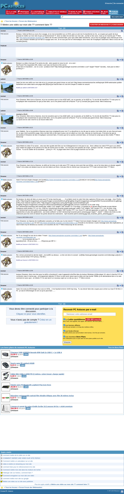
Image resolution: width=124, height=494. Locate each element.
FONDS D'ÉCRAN (91, 12)
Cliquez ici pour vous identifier (30, 314)
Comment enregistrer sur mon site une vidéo (18, 476)
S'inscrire (108, 3)
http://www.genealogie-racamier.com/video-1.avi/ (63, 180)
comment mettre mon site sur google (16, 478)
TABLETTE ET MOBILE (56, 12)
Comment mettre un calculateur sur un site (18, 461)
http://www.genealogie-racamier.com (32, 38)
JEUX (104, 12)
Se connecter (119, 3)
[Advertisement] (62, 434)
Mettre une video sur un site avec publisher (18, 481)
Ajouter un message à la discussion (106, 25)
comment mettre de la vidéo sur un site (16, 455)
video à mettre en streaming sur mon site (17, 464)
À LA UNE (11, 12)
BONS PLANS (75, 12)
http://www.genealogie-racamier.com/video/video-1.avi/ (59, 223)
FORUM (113, 12)
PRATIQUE (23, 12)
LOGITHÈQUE (37, 12)
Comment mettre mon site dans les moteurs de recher (22, 470)
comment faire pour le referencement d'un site (19, 467)
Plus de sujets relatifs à (62, 484)
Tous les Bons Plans (115, 347)
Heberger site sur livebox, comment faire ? (18, 473)
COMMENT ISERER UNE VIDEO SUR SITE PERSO (21, 458)
